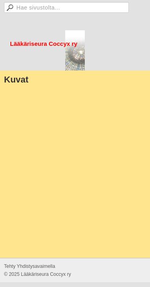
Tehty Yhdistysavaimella (29, 266)
